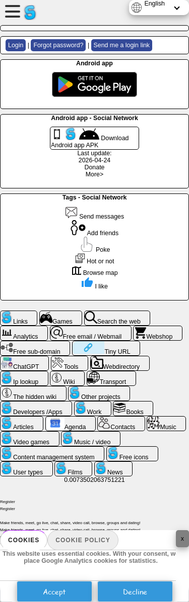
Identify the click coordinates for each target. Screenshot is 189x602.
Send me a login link (122, 45)
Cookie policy (82, 540)
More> (94, 174)
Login (15, 45)
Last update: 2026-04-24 (94, 157)
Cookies (23, 540)
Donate (95, 167)
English (154, 3)
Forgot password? (58, 45)
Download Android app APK (90, 138)
